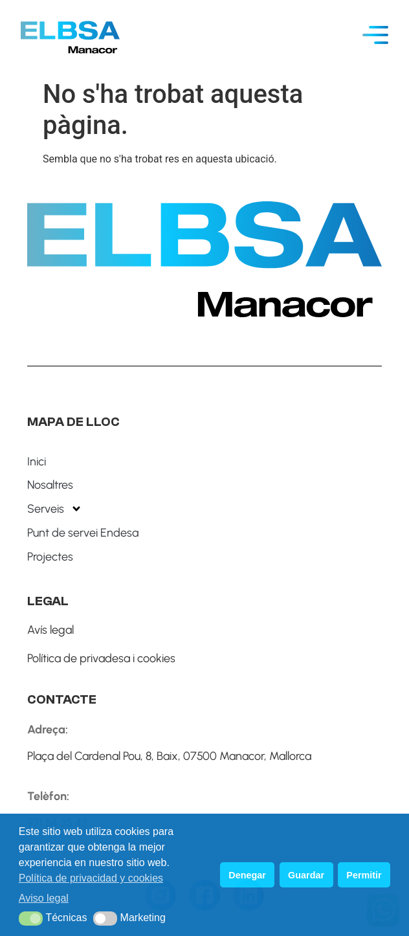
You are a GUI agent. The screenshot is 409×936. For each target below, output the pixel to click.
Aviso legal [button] (44, 898)
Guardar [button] (306, 875)
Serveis (54, 508)
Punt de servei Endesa (82, 533)
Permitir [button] (363, 875)
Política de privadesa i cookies (101, 658)
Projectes (50, 557)
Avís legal (50, 630)
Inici (36, 461)
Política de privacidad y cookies (91, 878)
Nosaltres (50, 485)
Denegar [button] (247, 875)
